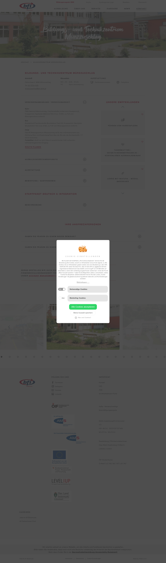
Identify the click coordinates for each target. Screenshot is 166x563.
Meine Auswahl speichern (83, 313)
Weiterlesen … (83, 282)
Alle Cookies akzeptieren (83, 307)
